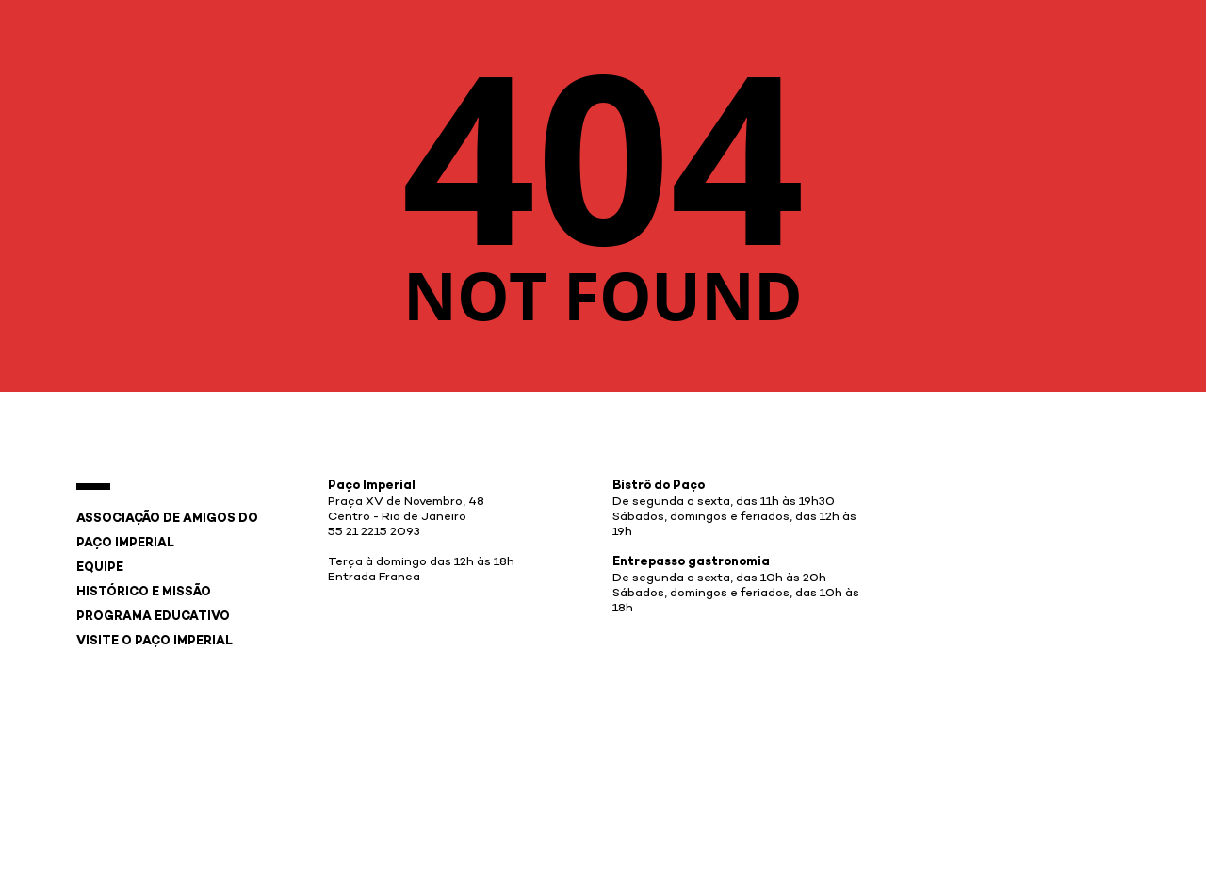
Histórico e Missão (143, 592)
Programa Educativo (153, 617)
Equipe (99, 568)
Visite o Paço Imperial (154, 641)
